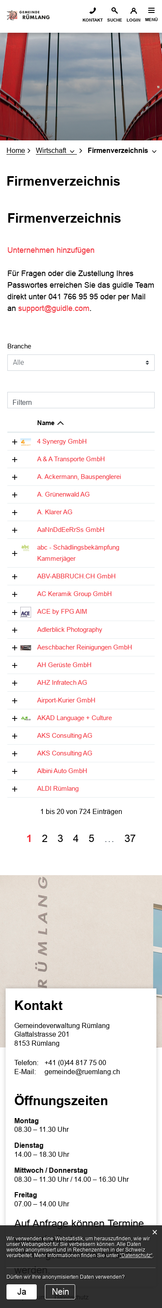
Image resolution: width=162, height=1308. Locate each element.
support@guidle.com (53, 308)
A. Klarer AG (55, 512)
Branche (19, 346)
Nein (60, 1291)
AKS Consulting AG (64, 735)
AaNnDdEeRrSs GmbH (71, 529)
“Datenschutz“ (136, 1255)
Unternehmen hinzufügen (55, 250)
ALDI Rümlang (58, 788)
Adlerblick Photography (69, 629)
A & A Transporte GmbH (71, 459)
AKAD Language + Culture (74, 717)
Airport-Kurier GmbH (66, 700)
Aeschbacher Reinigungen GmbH (84, 647)
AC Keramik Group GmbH (74, 593)
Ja (21, 1291)
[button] (56, 151)
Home (15, 150)
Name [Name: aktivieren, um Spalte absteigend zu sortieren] (45, 422)
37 (130, 838)
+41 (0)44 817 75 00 (75, 1062)
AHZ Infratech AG (62, 682)
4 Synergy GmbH (62, 441)
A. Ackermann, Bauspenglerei (79, 476)
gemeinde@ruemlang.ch (82, 1071)
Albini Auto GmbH (62, 770)
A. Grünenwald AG (63, 494)
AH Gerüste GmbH (64, 664)
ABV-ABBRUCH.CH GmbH (76, 576)
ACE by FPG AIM (62, 611)
